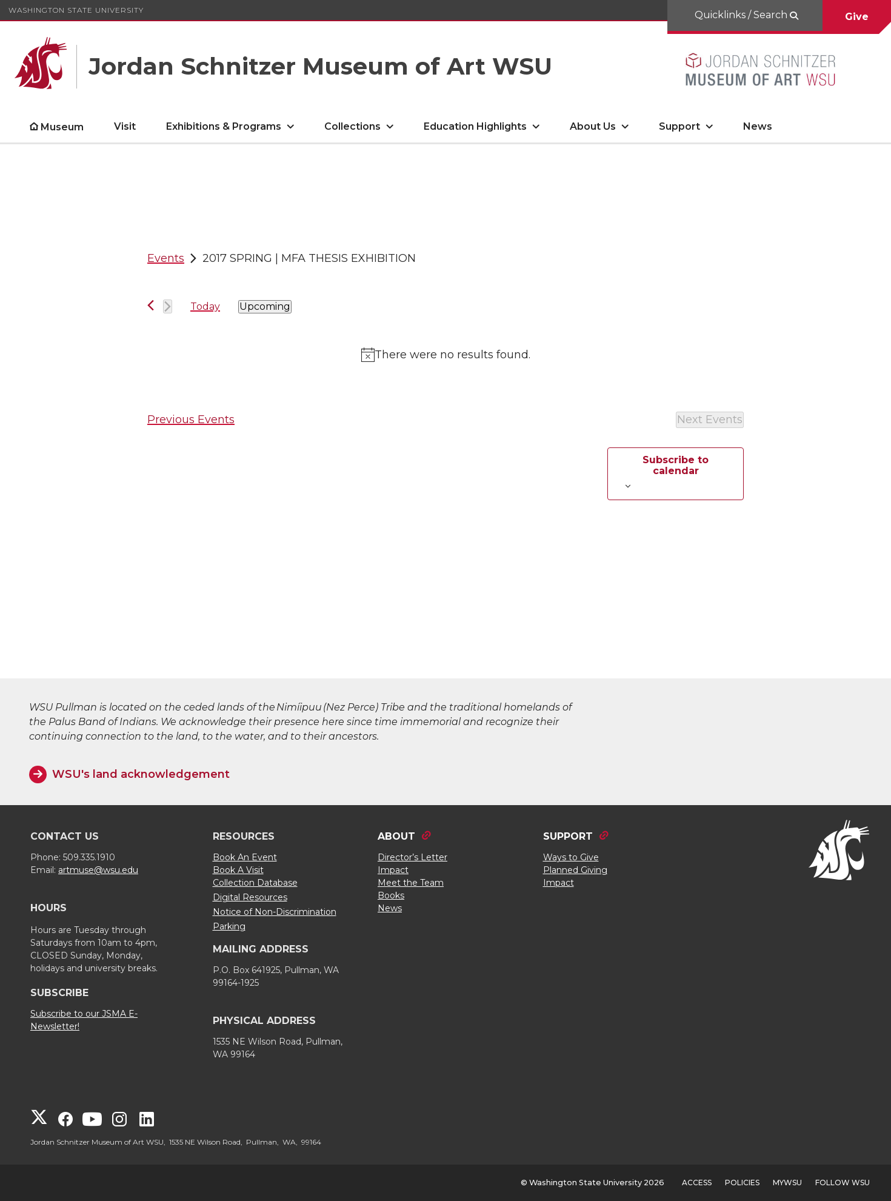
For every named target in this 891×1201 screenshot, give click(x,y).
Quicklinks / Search (742, 15)
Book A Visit (238, 870)
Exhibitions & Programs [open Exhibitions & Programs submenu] (223, 126)
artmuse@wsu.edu (98, 870)
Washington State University (76, 10)
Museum (62, 127)
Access (697, 1182)
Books (391, 895)
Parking (229, 926)
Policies (742, 1182)
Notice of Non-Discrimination (274, 911)
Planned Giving (575, 870)
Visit (125, 126)
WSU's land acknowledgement (141, 774)
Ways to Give (571, 857)
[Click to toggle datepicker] (265, 306)
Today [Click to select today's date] (205, 306)
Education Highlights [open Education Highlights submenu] (475, 126)
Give (857, 16)
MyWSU (787, 1182)
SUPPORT (568, 836)
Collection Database (255, 882)
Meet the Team (411, 882)
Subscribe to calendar (675, 466)
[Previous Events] (150, 305)
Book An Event (245, 857)
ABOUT (396, 836)
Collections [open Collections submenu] (352, 126)
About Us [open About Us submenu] (593, 126)
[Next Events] (167, 306)
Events (165, 258)
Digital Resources (250, 897)
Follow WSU (842, 1182)
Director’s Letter (412, 857)
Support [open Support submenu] (679, 126)
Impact (393, 870)
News (757, 126)
